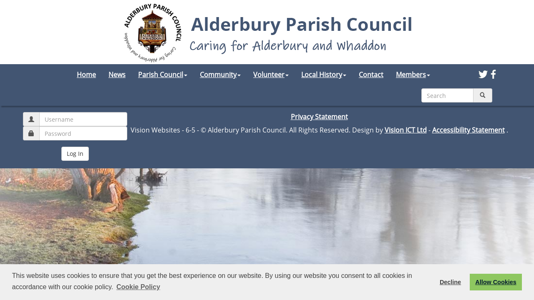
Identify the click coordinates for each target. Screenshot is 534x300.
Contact (371, 74)
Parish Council (162, 74)
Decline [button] (450, 282)
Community (220, 74)
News (117, 74)
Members (413, 74)
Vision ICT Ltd (406, 130)
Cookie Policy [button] (138, 286)
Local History (323, 74)
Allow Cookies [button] (495, 282)
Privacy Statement (319, 116)
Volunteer (271, 74)
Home (86, 74)
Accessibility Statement (468, 130)
